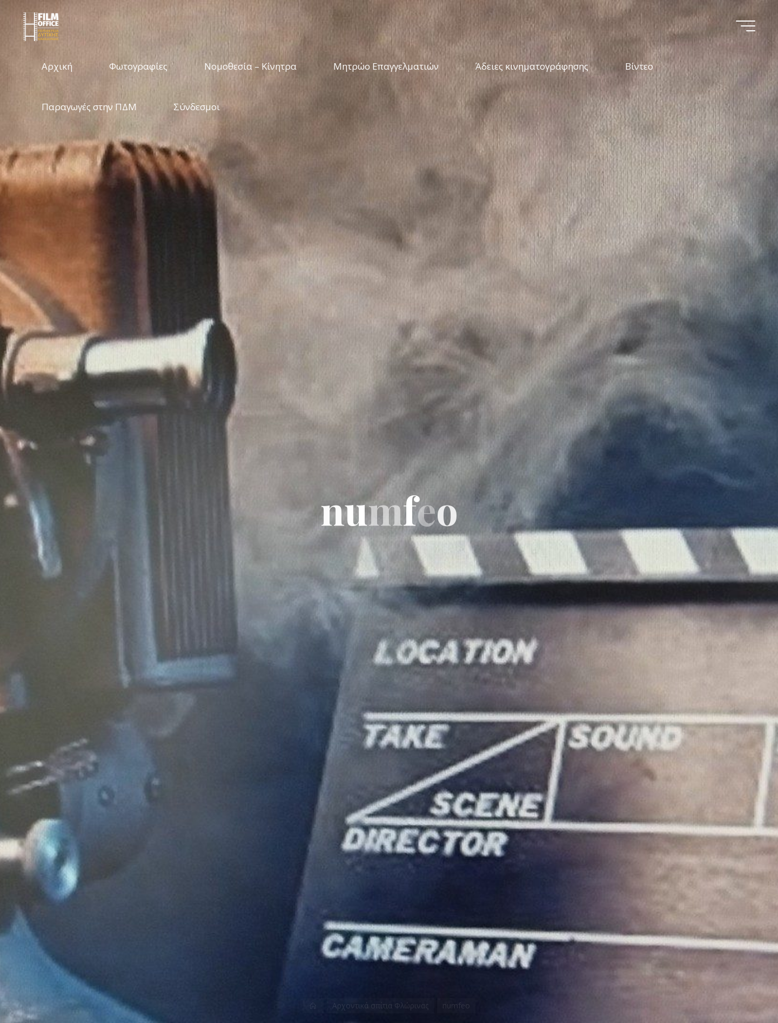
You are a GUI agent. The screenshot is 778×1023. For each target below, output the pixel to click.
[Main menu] (745, 26)
